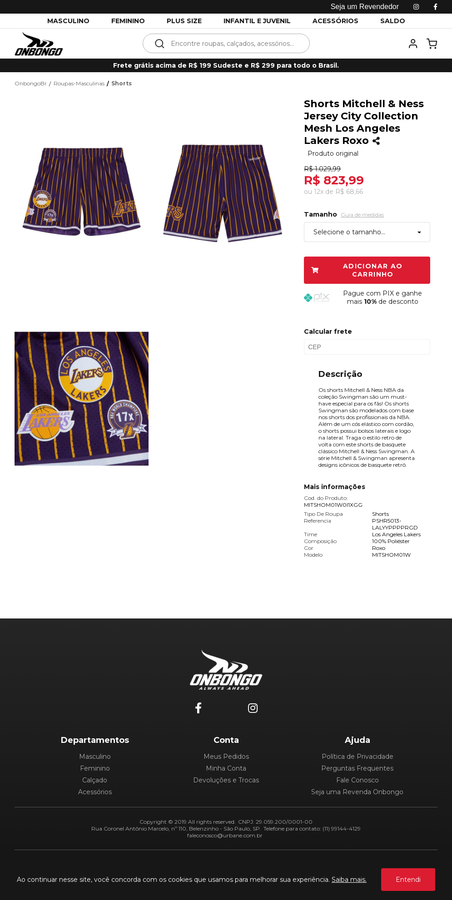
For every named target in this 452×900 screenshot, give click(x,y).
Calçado (94, 780)
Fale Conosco (357, 780)
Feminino (95, 768)
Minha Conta (226, 768)
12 (318, 192)
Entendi (408, 879)
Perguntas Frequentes (357, 768)
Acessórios (95, 792)
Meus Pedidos (226, 756)
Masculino (95, 756)
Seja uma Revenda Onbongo (357, 792)
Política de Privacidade (357, 756)
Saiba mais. (349, 879)
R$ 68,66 (349, 192)
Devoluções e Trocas (226, 780)
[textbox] (232, 43)
